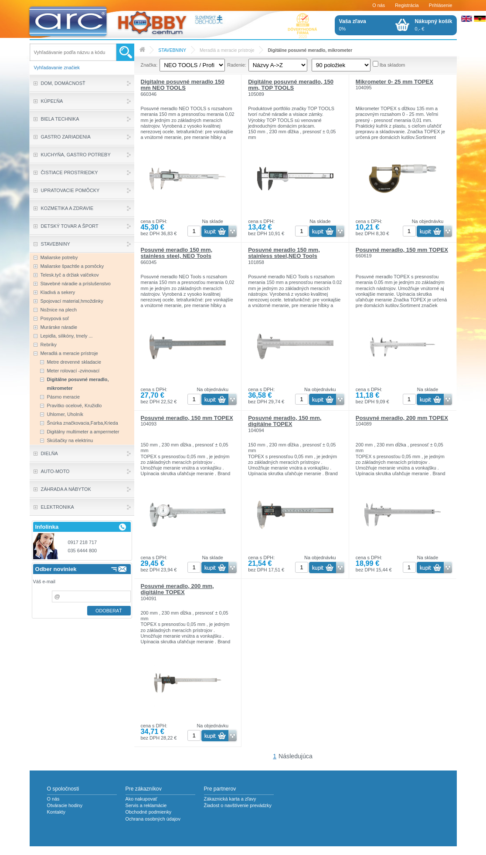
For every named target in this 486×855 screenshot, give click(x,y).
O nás (378, 5)
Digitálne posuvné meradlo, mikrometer (310, 50)
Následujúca (296, 756)
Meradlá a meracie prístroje (227, 50)
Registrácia (406, 5)
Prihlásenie (440, 5)
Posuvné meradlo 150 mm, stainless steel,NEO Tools (284, 253)
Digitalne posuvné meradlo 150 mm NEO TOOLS (182, 84)
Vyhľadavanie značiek (57, 67)
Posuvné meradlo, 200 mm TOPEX (402, 418)
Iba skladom (392, 65)
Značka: (149, 65)
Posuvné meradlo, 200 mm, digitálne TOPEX (177, 589)
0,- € (433, 24)
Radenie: (236, 65)
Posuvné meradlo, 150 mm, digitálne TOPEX (284, 421)
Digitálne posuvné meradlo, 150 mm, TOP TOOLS (290, 84)
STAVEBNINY (172, 50)
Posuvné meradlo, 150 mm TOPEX (402, 250)
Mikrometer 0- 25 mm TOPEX (394, 81)
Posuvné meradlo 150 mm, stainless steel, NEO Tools (177, 253)
